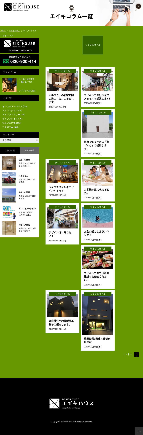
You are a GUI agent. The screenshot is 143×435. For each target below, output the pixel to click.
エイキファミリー (11, 114)
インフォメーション (12, 106)
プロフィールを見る (27, 91)
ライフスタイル (10, 118)
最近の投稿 (29, 150)
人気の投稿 (10, 150)
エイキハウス (6, 35)
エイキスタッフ (10, 110)
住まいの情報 (9, 122)
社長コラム (7, 127)
